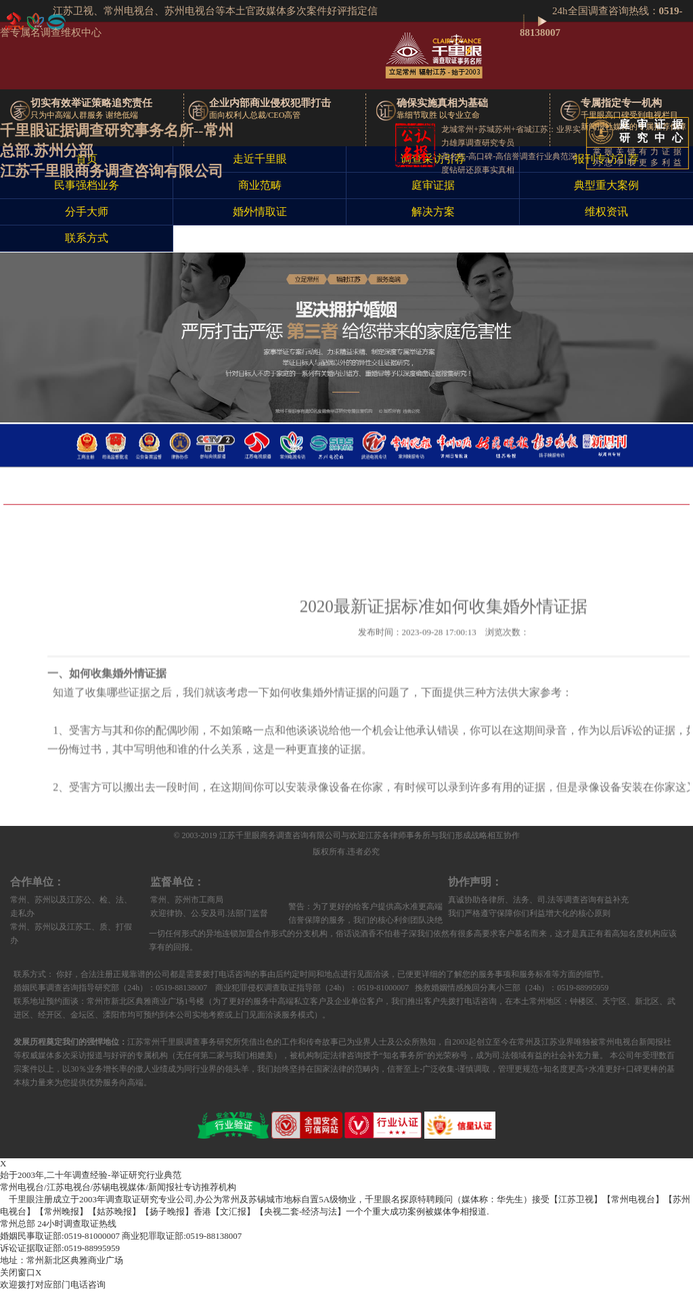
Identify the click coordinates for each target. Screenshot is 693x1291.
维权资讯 (606, 212)
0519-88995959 (60, 1248)
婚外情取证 (260, 212)
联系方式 (86, 238)
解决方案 (433, 212)
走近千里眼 (260, 159)
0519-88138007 (182, 1236)
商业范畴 (260, 185)
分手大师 (86, 212)
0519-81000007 (60, 1236)
